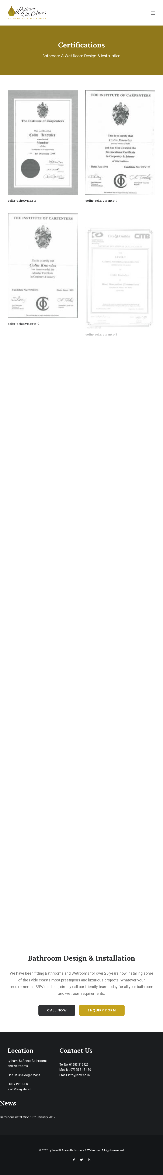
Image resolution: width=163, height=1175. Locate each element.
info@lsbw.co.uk (79, 1075)
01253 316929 (79, 1064)
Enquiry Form (102, 1010)
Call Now (57, 1010)
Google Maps (31, 1075)
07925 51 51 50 (80, 1069)
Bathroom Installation (15, 1117)
